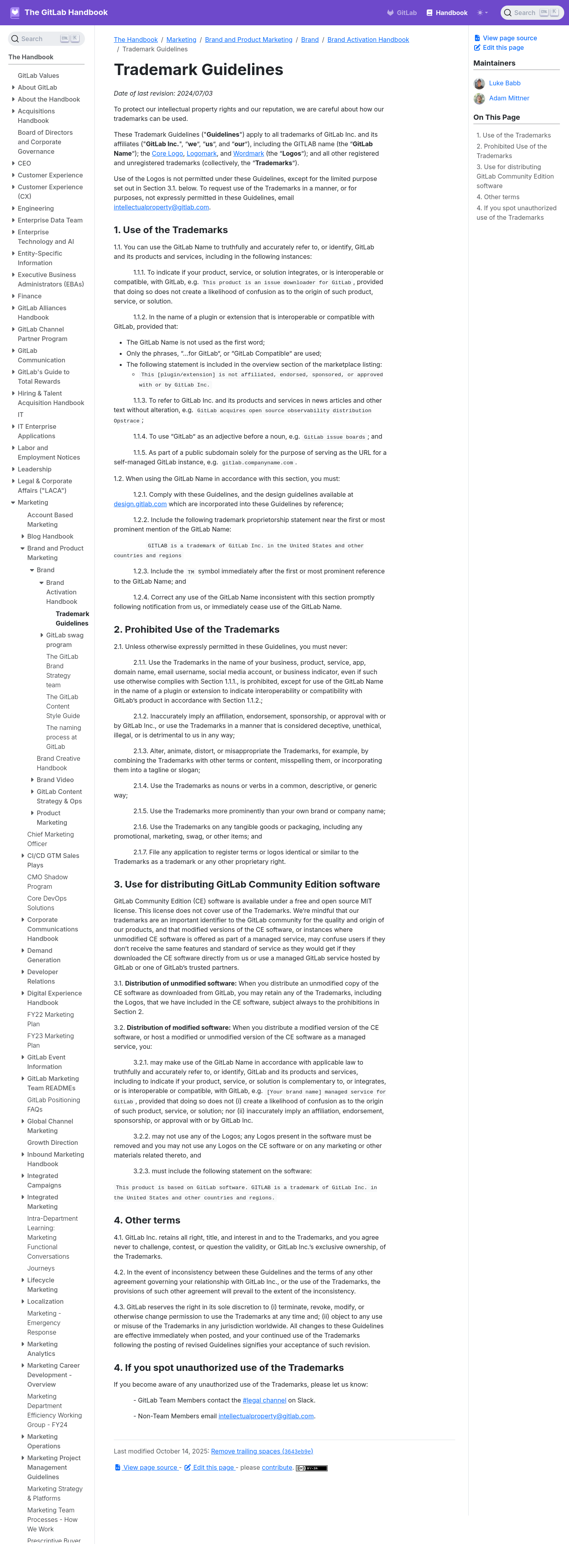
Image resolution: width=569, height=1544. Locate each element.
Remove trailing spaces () (262, 1451)
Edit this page (498, 47)
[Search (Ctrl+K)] (532, 13)
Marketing (181, 39)
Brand (310, 39)
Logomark (202, 153)
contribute (277, 1467)
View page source (505, 38)
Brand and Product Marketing (249, 39)
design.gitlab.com (140, 504)
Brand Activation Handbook (368, 39)
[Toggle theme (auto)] (482, 13)
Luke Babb (497, 84)
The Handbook (136, 39)
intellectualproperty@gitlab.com (161, 207)
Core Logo (167, 153)
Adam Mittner (501, 99)
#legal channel (264, 1400)
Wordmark (248, 153)
